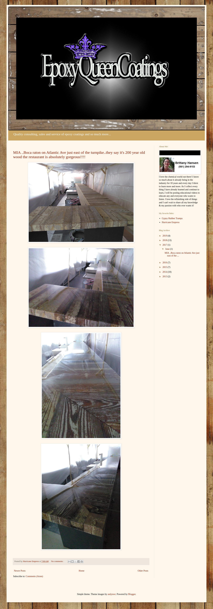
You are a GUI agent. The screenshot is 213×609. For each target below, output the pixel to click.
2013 (165, 276)
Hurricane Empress (171, 222)
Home (81, 571)
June (167, 249)
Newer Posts (19, 571)
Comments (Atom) (34, 576)
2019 (165, 235)
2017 (165, 245)
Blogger (131, 594)
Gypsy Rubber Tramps (172, 218)
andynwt (112, 594)
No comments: (57, 561)
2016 (165, 262)
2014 (165, 272)
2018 (165, 240)
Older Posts (143, 571)
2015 (165, 267)
